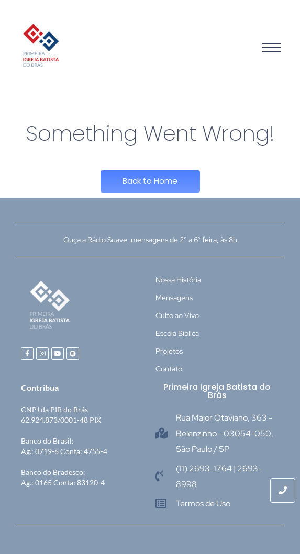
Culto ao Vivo (177, 315)
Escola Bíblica (177, 333)
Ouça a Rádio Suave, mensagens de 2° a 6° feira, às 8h (150, 239)
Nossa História (178, 280)
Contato (168, 369)
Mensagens (174, 297)
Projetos (169, 351)
